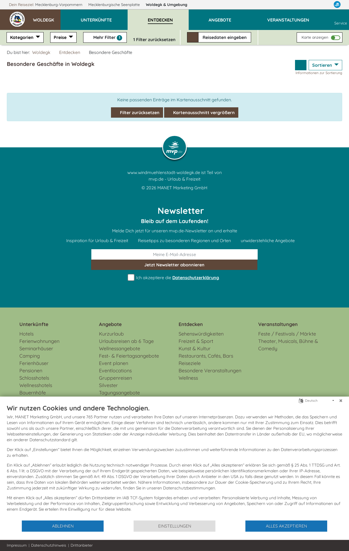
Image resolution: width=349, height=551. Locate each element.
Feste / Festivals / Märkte (287, 334)
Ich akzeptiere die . (174, 277)
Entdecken (69, 52)
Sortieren (322, 65)
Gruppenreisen (115, 378)
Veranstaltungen (278, 324)
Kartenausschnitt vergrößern (201, 112)
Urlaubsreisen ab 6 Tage (126, 341)
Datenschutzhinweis (48, 545)
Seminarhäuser (36, 348)
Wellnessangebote (119, 348)
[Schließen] (341, 401)
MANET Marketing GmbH (182, 187)
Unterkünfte (33, 324)
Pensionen (30, 370)
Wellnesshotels (35, 385)
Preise (61, 37)
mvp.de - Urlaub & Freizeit (174, 179)
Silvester (108, 385)
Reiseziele (190, 363)
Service (340, 20)
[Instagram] (326, 4)
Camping (29, 356)
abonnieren (174, 264)
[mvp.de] (337, 4)
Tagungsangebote (119, 392)
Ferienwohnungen (39, 341)
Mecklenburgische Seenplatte (114, 4)
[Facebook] (315, 4)
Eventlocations (115, 370)
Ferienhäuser (34, 363)
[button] (47, 17)
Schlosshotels (34, 378)
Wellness (188, 378)
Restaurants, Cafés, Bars (206, 356)
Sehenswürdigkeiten (201, 334)
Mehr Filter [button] (105, 38)
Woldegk (169, 4)
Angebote (110, 324)
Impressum (17, 545)
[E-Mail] (174, 254)
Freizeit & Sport (196, 341)
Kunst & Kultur (194, 348)
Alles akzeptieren (286, 526)
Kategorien (22, 37)
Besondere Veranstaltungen (210, 370)
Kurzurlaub (111, 334)
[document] (174, 462)
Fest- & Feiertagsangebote (129, 356)
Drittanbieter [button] (82, 545)
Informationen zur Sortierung (319, 73)
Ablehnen (63, 526)
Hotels (26, 334)
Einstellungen (174, 526)
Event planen (113, 363)
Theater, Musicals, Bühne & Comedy (288, 345)
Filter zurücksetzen (137, 112)
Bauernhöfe (32, 392)
